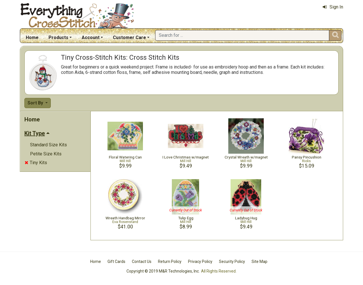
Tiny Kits (36, 162)
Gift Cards (116, 261)
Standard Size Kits (48, 144)
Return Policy (170, 261)
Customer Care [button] (129, 37)
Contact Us (141, 261)
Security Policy (232, 261)
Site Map (259, 261)
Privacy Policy (200, 261)
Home (32, 37)
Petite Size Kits (46, 154)
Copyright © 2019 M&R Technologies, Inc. (163, 271)
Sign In (333, 7)
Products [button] (58, 37)
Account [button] (91, 37)
